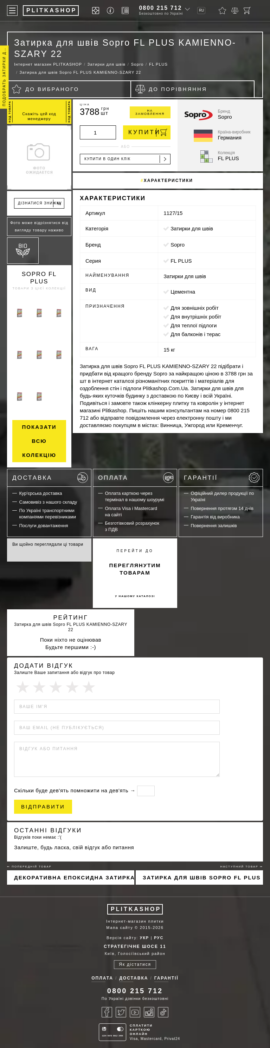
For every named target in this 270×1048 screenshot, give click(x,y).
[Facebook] (107, 1012)
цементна (183, 292)
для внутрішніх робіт (196, 317)
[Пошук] (259, 10)
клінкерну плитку (168, 403)
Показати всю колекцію (39, 441)
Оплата (136, 477)
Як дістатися (135, 964)
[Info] (111, 10)
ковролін (207, 403)
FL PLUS (181, 261)
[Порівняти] (234, 10)
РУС (158, 938)
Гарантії (221, 477)
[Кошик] (247, 10)
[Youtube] (135, 1012)
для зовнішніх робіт (195, 308)
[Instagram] (149, 1012)
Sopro (178, 245)
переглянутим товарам (135, 569)
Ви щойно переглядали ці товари (47, 544)
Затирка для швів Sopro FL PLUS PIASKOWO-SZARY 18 (203, 877)
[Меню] (12, 10)
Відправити (43, 807)
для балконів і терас (195, 334)
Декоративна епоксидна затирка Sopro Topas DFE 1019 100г (74, 877)
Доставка (50, 477)
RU (201, 10)
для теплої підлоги (194, 325)
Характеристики (168, 180)
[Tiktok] (163, 1012)
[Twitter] (121, 1012)
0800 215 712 (160, 8)
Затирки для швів (192, 228)
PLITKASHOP (136, 909)
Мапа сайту (119, 927)
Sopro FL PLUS (39, 278)
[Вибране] (222, 10)
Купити (147, 132)
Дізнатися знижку (40, 203)
